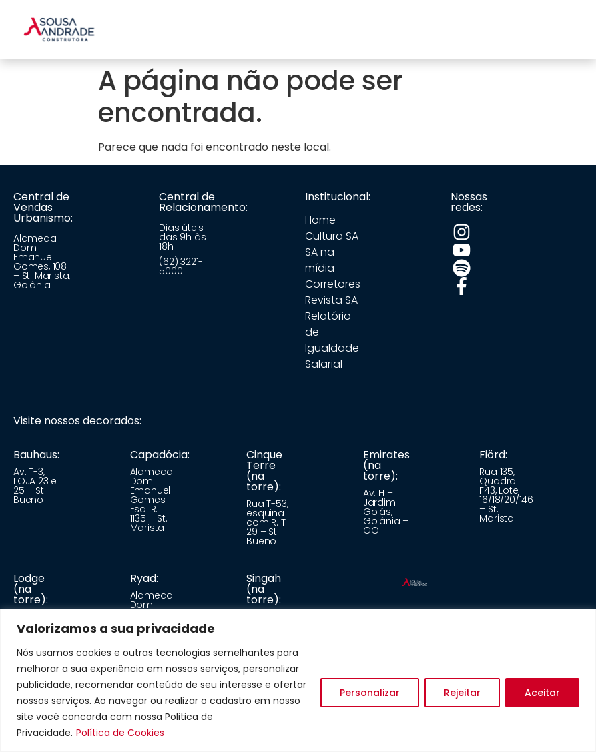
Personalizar (370, 692)
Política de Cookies (120, 732)
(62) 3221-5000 (181, 266)
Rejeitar (462, 692)
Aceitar (542, 692)
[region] (298, 680)
